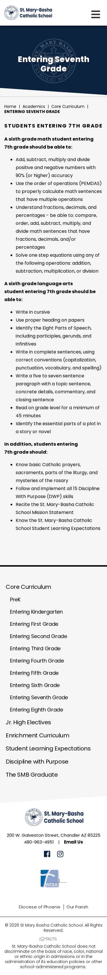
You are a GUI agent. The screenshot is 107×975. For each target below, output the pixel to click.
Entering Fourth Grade (37, 660)
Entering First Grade (34, 624)
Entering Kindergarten (36, 611)
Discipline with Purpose (37, 762)
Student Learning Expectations (48, 748)
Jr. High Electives (28, 722)
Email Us (73, 842)
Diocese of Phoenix (39, 907)
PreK (15, 599)
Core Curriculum (67, 106)
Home (10, 106)
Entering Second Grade (38, 636)
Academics (34, 106)
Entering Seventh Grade (32, 111)
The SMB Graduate (32, 775)
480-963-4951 (39, 842)
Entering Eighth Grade (36, 709)
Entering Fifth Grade (34, 672)
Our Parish (77, 907)
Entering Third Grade (35, 648)
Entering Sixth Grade (35, 685)
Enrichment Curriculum (37, 735)
